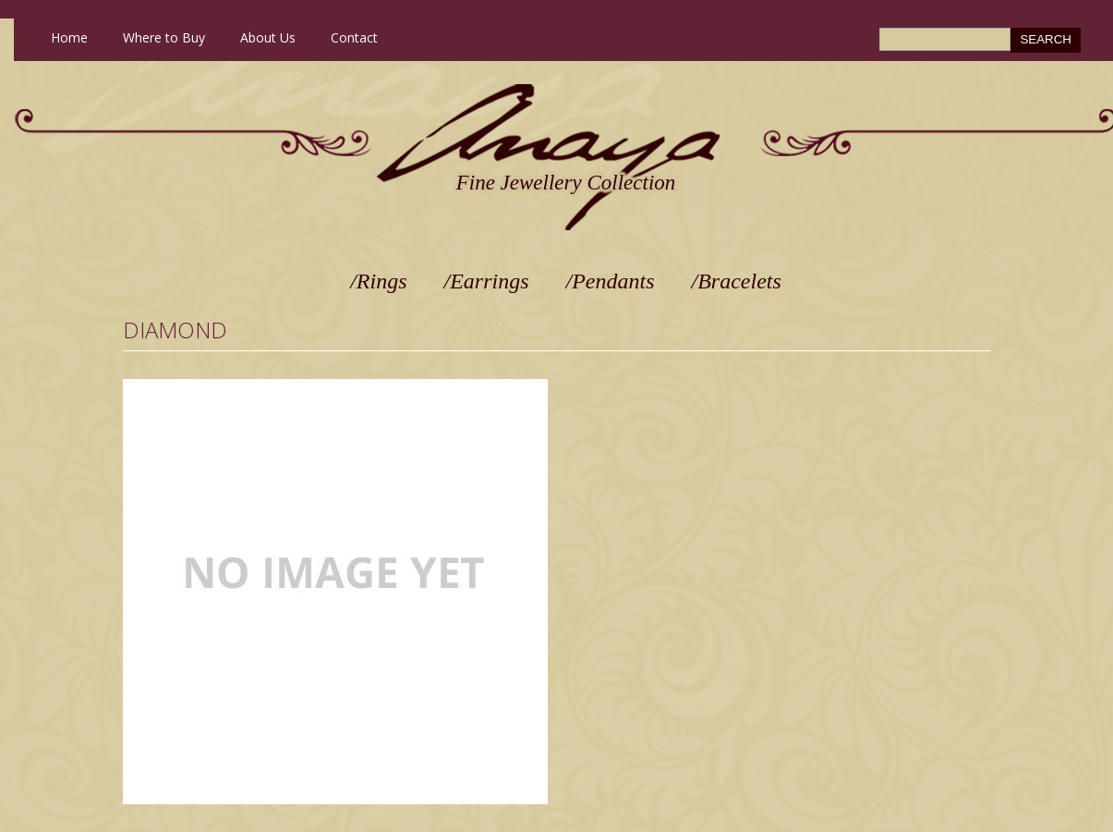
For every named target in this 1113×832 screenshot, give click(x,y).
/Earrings (486, 281)
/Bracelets (736, 281)
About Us (268, 37)
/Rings (378, 281)
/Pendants (610, 281)
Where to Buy (164, 37)
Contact (354, 37)
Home (69, 37)
